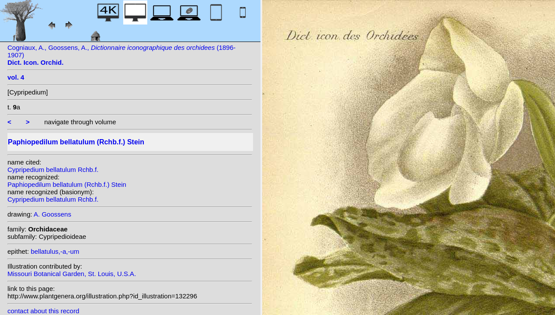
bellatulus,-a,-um (55, 251)
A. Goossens (52, 214)
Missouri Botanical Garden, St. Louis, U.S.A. (71, 273)
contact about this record (43, 311)
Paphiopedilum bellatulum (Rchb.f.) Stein (66, 184)
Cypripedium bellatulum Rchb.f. (52, 169)
